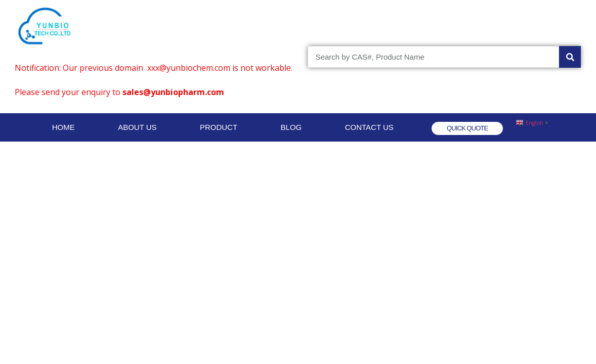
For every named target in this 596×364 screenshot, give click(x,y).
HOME (63, 127)
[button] (467, 128)
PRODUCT (218, 127)
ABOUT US (137, 127)
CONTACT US (369, 127)
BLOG (291, 127)
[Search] (570, 57)
